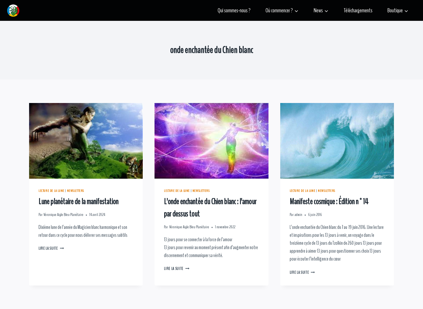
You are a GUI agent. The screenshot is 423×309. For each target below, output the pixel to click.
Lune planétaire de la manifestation (78, 201)
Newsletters (75, 190)
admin (298, 214)
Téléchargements (358, 10)
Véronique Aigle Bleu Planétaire (63, 214)
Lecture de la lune (51, 190)
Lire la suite (51, 248)
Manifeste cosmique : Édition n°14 (329, 201)
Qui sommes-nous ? (234, 10)
